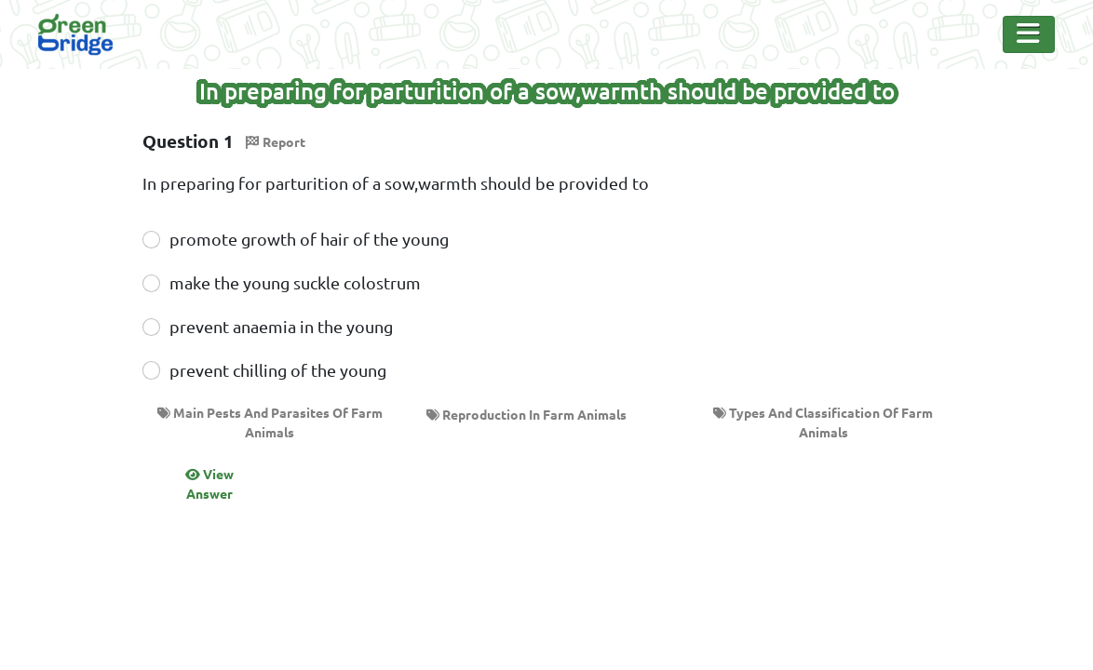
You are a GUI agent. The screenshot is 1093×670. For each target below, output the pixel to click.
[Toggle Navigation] (1029, 34)
